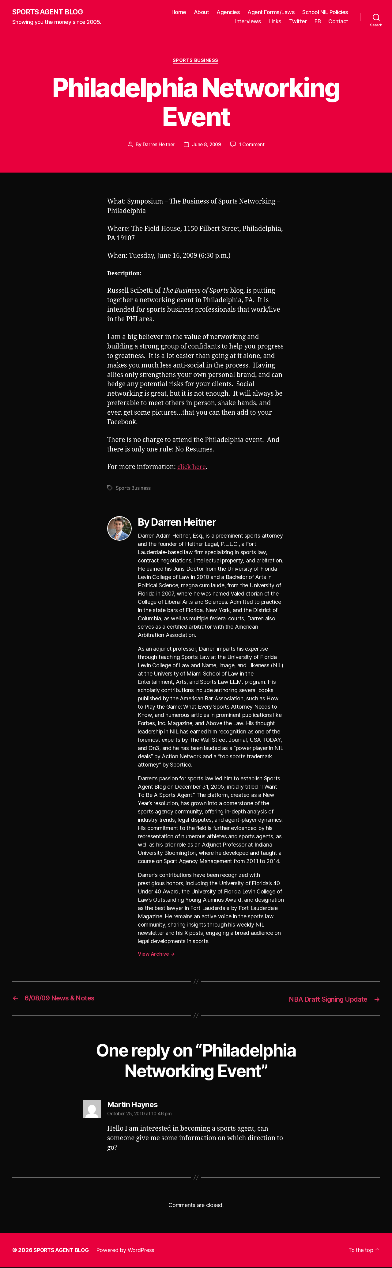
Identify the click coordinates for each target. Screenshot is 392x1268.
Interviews (248, 21)
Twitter (298, 21)
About (201, 12)
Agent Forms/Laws (271, 12)
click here (192, 467)
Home (179, 12)
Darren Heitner (157, 145)
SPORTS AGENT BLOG (49, 12)
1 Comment (253, 145)
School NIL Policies (325, 12)
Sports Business (196, 61)
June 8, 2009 (207, 145)
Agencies (228, 12)
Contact (338, 21)
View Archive (156, 954)
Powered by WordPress (128, 1250)
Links (275, 21)
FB (318, 21)
